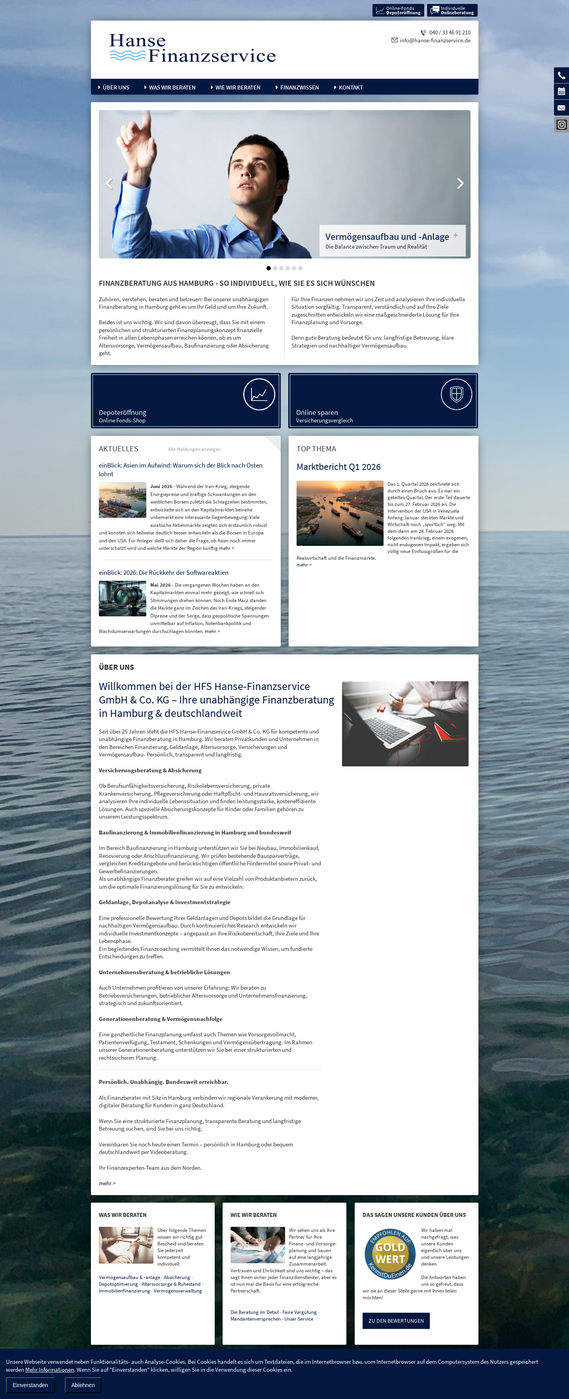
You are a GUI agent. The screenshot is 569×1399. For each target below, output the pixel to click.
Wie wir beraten (238, 87)
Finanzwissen (299, 87)
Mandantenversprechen (256, 1318)
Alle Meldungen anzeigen (194, 449)
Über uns (116, 87)
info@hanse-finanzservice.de (435, 40)
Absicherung (177, 1277)
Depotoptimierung (118, 1284)
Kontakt (351, 87)
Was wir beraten (172, 87)
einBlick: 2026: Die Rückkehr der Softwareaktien (164, 572)
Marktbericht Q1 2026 (339, 466)
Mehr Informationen (49, 1369)
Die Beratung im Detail (255, 1312)
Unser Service (298, 1318)
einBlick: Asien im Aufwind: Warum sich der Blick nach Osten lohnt (181, 469)
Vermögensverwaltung (178, 1290)
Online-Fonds (403, 10)
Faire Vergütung (299, 1312)
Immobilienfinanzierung (124, 1290)
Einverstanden (30, 1385)
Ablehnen (83, 1385)
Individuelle (457, 10)
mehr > (304, 564)
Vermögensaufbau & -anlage (129, 1277)
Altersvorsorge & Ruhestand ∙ (172, 1284)
